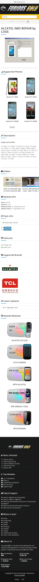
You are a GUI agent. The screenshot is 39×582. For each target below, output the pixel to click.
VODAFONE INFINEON (10, 483)
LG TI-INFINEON (8, 478)
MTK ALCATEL (19, 384)
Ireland (4, 523)
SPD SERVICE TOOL (19, 406)
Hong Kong (6, 520)
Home (17, 579)
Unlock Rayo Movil (8, 462)
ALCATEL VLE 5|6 (19, 340)
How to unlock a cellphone (11, 499)
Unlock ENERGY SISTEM (10, 464)
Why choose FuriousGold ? (11, 508)
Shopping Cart (19, 2)
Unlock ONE (6, 468)
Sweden (5, 529)
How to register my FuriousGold (13, 497)
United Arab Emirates (9, 533)
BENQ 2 (5, 481)
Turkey (4, 531)
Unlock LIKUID (7, 460)
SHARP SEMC (6, 487)
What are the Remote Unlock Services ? (15, 506)
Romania (5, 527)
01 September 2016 (10, 308)
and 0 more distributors (10, 535)
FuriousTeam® (19, 575)
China (4, 518)
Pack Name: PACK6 (10, 223)
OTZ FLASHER (19, 362)
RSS (23, 579)
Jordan (4, 525)
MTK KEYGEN (19, 428)
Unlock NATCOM (8, 466)
